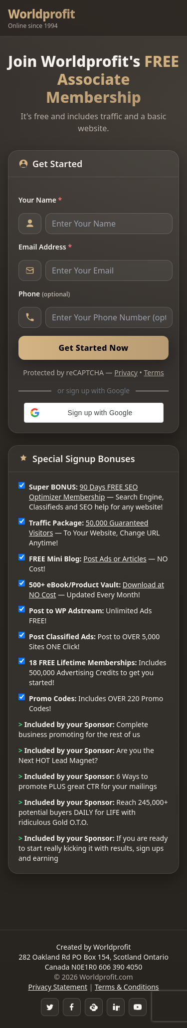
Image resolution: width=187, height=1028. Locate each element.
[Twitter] (50, 1007)
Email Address (45, 247)
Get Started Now (93, 347)
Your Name (40, 200)
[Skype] (94, 1007)
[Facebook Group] (72, 1007)
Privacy (126, 372)
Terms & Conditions (127, 987)
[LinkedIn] (116, 1007)
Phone (44, 293)
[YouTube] (138, 1007)
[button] (94, 413)
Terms (154, 372)
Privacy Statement (57, 987)
